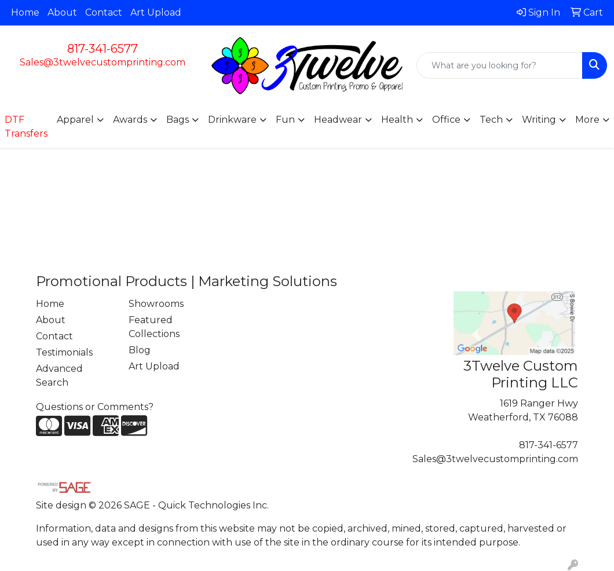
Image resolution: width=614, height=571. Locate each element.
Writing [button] (539, 119)
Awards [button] (130, 119)
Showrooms (156, 303)
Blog (140, 350)
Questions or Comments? (95, 406)
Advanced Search (59, 375)
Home (25, 12)
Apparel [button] (75, 119)
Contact (103, 12)
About (62, 12)
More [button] (587, 119)
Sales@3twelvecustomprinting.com (102, 62)
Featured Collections (154, 326)
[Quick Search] (499, 65)
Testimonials (64, 352)
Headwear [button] (338, 119)
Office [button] (446, 119)
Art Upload (155, 12)
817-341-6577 (102, 49)
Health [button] (397, 119)
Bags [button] (177, 119)
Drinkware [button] (232, 119)
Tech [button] (491, 119)
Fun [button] (285, 119)
